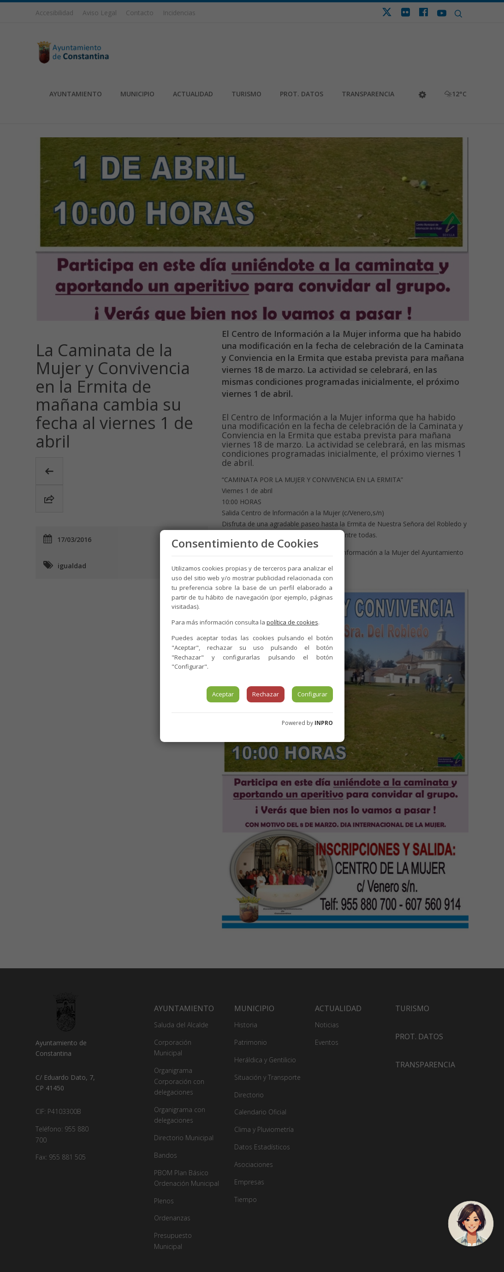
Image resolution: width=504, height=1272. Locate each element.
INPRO (323, 723)
